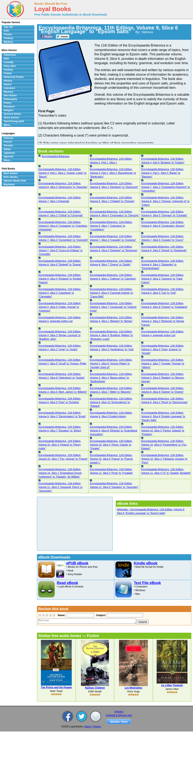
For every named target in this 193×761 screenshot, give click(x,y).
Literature (9, 88)
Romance (9, 106)
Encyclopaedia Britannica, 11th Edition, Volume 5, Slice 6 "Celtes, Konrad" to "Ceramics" (59, 307)
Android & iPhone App (119, 715)
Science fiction (12, 114)
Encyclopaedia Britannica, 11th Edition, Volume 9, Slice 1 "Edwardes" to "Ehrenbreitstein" (162, 264)
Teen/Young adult (14, 121)
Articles (118, 711)
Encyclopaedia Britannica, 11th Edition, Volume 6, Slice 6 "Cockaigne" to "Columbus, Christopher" (63, 226)
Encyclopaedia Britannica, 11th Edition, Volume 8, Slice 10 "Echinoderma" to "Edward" (111, 402)
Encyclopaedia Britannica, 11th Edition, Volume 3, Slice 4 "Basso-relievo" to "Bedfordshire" (111, 378)
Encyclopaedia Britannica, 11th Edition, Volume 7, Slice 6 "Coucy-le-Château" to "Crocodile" (60, 250)
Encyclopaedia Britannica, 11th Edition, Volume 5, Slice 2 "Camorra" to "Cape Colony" (162, 279)
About (87, 726)
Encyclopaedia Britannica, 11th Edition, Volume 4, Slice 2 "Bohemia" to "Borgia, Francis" (163, 321)
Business (9, 184)
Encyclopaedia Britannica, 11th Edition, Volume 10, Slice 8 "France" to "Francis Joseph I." (111, 459)
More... (8, 125)
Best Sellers (11, 173)
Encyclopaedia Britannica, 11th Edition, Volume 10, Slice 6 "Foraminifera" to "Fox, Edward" (164, 445)
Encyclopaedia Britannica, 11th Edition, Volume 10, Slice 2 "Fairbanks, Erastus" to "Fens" (164, 459)
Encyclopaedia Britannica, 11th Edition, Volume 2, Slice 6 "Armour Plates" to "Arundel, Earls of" (111, 363)
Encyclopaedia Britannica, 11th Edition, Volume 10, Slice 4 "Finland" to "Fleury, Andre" (59, 445)
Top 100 (8, 27)
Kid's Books (11, 177)
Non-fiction (10, 95)
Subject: (100, 615)
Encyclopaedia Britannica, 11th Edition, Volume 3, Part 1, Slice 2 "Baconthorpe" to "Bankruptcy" (113, 173)
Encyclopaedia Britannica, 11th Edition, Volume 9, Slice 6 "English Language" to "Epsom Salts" (163, 416)
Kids (6, 30)
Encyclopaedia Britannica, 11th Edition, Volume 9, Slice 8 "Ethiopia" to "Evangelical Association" (113, 430)
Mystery (8, 41)
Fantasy (8, 38)
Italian (7, 149)
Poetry (7, 102)
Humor (8, 84)
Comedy (8, 62)
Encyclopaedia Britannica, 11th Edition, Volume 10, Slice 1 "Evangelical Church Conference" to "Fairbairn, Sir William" (60, 473)
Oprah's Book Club (15, 180)
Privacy (97, 726)
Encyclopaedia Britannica (55, 156)
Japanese (9, 152)
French (8, 141)
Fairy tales (10, 66)
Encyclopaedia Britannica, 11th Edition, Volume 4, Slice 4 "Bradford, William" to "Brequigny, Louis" (111, 335)
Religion (8, 110)
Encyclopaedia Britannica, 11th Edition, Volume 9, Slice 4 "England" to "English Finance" (59, 279)
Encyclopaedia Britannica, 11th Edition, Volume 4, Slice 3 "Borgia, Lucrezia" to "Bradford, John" (59, 335)
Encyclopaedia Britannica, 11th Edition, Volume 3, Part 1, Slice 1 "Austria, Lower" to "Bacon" (62, 173)
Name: (61, 615)
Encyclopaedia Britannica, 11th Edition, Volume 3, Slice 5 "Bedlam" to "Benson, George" (162, 378)
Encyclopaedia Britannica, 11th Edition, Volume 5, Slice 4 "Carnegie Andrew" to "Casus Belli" (111, 293)
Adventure (10, 54)
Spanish (8, 156)
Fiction (8, 34)
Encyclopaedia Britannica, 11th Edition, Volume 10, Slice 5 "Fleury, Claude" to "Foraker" (111, 445)
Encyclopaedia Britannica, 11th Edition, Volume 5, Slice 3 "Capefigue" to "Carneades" (59, 293)
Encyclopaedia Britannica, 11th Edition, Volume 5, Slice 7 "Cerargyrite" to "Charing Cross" (113, 307)
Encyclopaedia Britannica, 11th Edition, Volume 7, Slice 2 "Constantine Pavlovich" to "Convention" (165, 187)
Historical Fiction (14, 77)
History (8, 80)
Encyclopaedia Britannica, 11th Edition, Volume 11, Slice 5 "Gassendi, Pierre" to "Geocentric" (60, 487)
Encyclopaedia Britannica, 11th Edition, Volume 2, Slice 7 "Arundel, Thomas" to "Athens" (162, 363)
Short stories (11, 117)
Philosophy (10, 99)
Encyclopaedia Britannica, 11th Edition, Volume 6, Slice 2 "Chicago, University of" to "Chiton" (165, 201)
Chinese (8, 138)
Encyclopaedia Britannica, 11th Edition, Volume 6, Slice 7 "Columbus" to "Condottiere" (111, 226)
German (8, 145)
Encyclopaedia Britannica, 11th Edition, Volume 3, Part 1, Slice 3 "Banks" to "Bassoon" (162, 173)
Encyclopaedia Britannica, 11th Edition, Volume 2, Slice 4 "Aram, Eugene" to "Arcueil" (162, 349)
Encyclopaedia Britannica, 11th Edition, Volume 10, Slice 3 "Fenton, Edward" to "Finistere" (162, 430)
